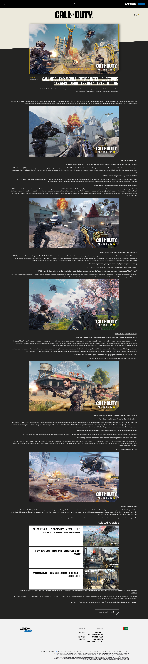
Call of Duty (99, 632)
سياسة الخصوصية (94, 651)
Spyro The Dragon (98, 637)
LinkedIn (82, 639)
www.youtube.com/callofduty (97, 590)
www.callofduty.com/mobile (32, 512)
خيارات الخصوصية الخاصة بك (46, 651)
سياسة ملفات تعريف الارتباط (81, 651)
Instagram (134, 590)
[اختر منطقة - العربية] (125, 628)
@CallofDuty (119, 590)
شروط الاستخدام (105, 651)
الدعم (113, 651)
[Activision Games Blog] (135, 4)
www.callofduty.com (80, 590)
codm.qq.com (114, 514)
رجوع (136, 15)
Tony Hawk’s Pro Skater (96, 635)
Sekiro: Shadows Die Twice (95, 642)
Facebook (134, 593)
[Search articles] (4, 4)
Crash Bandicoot (98, 639)
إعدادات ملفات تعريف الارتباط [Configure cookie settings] (65, 651)
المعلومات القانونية (122, 651)
